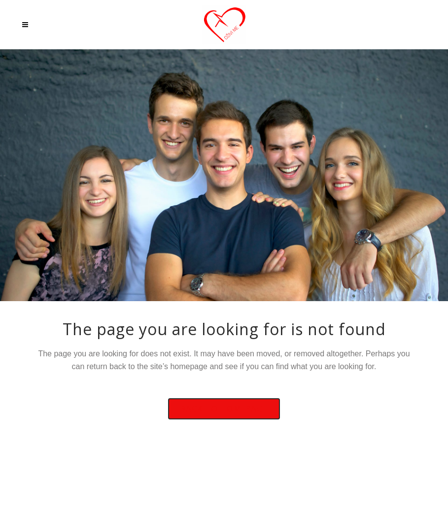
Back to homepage (224, 408)
